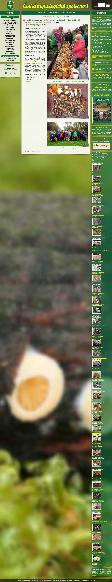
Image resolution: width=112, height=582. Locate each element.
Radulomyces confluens (98, 237)
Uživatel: (95, 4)
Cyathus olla (95, 315)
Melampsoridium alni (97, 226)
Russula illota (95, 368)
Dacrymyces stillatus (97, 478)
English (10, 18)
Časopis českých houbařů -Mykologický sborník (101, 86)
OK (107, 6)
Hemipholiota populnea (98, 304)
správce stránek (10, 60)
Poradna (10, 27)
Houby (10, 44)
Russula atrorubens (97, 379)
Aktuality (10, 16)
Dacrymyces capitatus (98, 215)
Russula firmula (96, 433)
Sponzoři (10, 51)
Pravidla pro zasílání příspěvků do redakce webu (101, 74)
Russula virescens (97, 422)
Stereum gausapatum (97, 542)
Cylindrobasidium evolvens (99, 358)
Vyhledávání (10, 53)
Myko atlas (10, 40)
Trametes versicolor (97, 283)
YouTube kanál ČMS (102, 127)
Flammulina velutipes (97, 500)
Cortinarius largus (97, 511)
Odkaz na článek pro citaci (34, 151)
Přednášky (10, 31)
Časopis (10, 25)
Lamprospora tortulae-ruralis (99, 521)
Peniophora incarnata (98, 183)
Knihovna (10, 38)
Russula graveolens (97, 401)
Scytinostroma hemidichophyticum (101, 250)
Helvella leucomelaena (98, 205)
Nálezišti (104, 153)
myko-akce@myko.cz (97, 69)
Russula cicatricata (97, 411)
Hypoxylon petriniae (97, 162)
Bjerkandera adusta (97, 194)
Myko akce (10, 34)
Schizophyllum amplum (98, 293)
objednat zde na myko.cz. (101, 95)
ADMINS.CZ (92, 580)
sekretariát (101, 573)
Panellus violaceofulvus (98, 468)
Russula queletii (96, 443)
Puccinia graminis (97, 172)
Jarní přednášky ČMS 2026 (101, 17)
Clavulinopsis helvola (98, 489)
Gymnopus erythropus (98, 552)
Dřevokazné (10, 29)
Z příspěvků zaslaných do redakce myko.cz (40, 22)
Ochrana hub (10, 47)
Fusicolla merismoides (98, 532)
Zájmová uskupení (10, 23)
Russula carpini (96, 563)
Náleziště (10, 42)
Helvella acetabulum (97, 247)
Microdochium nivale (97, 347)
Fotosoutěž (10, 36)
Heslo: (95, 6)
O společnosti (10, 21)
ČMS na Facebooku (10, 58)
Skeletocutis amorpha (98, 272)
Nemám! (108, 4)
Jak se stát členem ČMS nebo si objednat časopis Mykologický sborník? (101, 56)
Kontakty (10, 49)
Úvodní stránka (49, 17)
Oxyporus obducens (97, 261)
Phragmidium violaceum (98, 325)
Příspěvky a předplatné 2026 (101, 33)
